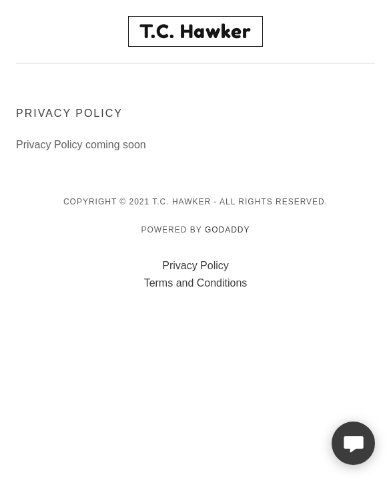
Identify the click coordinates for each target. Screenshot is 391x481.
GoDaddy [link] (227, 229)
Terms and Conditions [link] (196, 283)
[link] (196, 31)
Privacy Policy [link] (195, 265)
